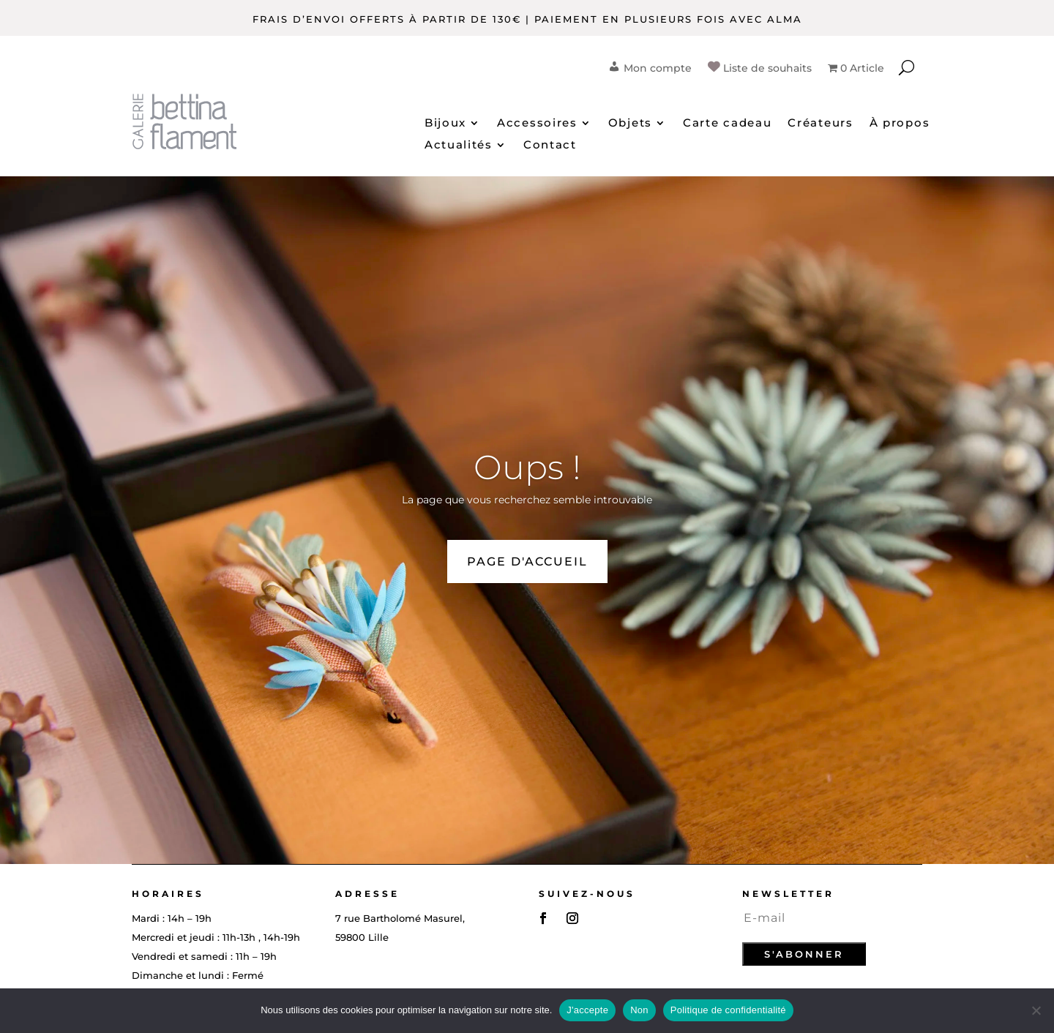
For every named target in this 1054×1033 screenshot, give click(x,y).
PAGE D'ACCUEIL (527, 561)
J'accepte (587, 1009)
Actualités (459, 145)
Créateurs (820, 123)
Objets (630, 123)
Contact (550, 145)
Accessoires (537, 123)
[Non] (1035, 1010)
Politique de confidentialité (728, 1009)
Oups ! (527, 467)
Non (639, 1009)
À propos (900, 123)
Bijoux (445, 123)
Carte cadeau (727, 123)
